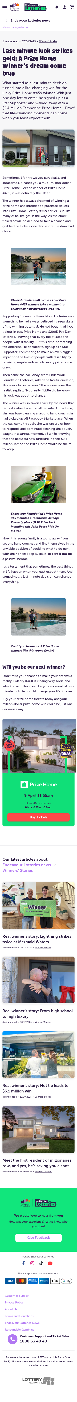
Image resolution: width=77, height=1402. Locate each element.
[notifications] (57, 7)
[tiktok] (41, 1263)
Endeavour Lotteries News (22, 1323)
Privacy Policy (14, 1302)
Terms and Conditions (19, 1316)
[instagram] (32, 1263)
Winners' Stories (48, 41)
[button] (4, 7)
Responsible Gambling (19, 1329)
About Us (11, 1309)
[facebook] (23, 1263)
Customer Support (17, 1296)
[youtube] (50, 1263)
